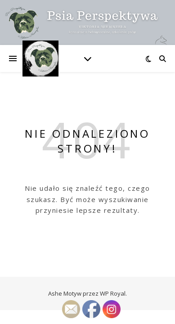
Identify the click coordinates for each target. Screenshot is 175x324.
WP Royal (113, 293)
